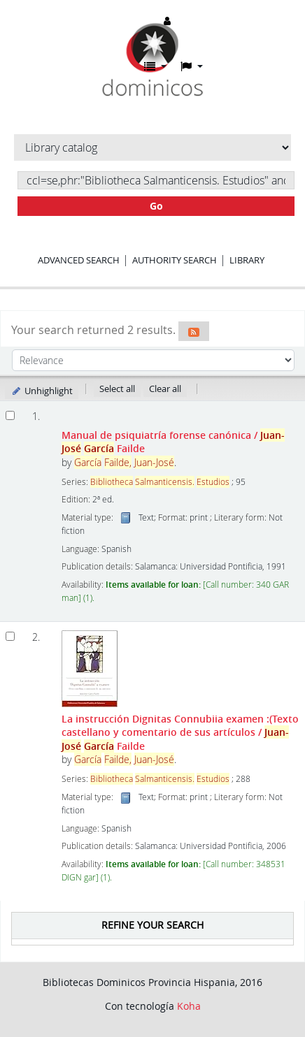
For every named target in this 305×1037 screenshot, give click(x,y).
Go (156, 205)
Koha (189, 1006)
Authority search (174, 260)
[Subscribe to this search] (193, 331)
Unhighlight (41, 390)
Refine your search (152, 924)
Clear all (165, 388)
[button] (155, 66)
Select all (117, 388)
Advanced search (79, 260)
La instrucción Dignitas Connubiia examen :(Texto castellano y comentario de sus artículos (180, 732)
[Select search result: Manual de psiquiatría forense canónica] (10, 415)
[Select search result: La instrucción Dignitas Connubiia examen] (10, 636)
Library (246, 260)
